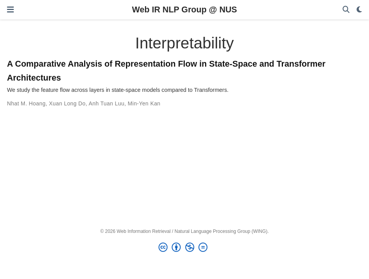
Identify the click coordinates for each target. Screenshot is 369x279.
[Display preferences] (359, 9)
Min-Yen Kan (144, 103)
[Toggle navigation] (10, 9)
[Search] (346, 9)
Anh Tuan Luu (106, 103)
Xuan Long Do (67, 103)
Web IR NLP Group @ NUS (184, 9)
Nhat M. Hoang (26, 103)
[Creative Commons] (184, 248)
